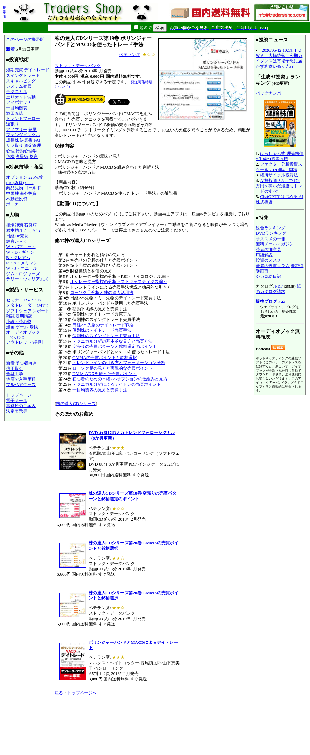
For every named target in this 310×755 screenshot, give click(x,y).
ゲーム (22, 326)
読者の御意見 (268, 249)
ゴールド (32, 187)
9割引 (37, 342)
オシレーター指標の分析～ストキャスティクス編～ (118, 281)
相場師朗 (14, 225)
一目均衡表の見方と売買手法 (99, 389)
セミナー (14, 300)
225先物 (35, 177)
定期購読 (24, 315)
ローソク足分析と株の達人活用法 (101, 292)
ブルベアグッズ (21, 384)
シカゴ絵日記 (268, 276)
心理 (10, 150)
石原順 (30, 225)
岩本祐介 (14, 230)
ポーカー (14, 204)
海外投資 (28, 193)
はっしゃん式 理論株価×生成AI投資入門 (280, 156)
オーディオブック (23, 332)
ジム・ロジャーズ (23, 273)
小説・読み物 (18, 321)
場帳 (34, 326)
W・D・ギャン (20, 252)
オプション (16, 177)
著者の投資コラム (273, 265)
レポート (40, 310)
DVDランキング (271, 233)
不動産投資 (16, 198)
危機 (10, 156)
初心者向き (26, 362)
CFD (29, 182)
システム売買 (18, 86)
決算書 (26, 140)
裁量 (32, 129)
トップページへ (82, 692)
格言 (34, 156)
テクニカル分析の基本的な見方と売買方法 (112, 341)
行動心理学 (26, 150)
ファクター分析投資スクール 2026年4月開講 (279, 167)
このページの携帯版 (25, 39)
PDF (279, 286)
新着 (10, 49)
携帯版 (4, 12)
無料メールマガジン (275, 244)
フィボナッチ (18, 102)
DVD (28, 300)
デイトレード (36, 69)
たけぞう (32, 230)
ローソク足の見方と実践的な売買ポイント (112, 368)
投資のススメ (268, 260)
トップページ (18, 395)
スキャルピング (21, 80)
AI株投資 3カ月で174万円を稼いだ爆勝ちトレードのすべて (279, 186)
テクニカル (16, 91)
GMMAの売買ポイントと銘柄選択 (104, 357)
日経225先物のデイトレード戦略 (103, 325)
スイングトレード (23, 75)
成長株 (12, 140)
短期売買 (14, 69)
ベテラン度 (129, 54)
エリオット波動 (21, 97)
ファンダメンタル (23, 134)
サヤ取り (14, 145)
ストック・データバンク (78, 65)
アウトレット (18, 342)
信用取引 (14, 368)
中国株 (12, 193)
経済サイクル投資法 (279, 174)
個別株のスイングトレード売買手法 (106, 335)
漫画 (10, 326)
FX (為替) (15, 182)
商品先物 (14, 187)
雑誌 (10, 315)
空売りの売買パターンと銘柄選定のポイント (114, 346)
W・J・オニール (21, 268)
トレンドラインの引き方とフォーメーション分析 (118, 362)
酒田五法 (14, 113)
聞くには (17, 337)
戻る (59, 692)
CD (38, 300)
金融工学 (14, 374)
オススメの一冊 (270, 238)
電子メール (16, 400)
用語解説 (264, 255)
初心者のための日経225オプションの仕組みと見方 (119, 378)
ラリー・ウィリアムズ (27, 279)
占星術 (22, 156)
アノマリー (16, 129)
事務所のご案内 (21, 405)
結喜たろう (16, 241)
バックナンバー (270, 93)
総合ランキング (270, 227)
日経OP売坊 (17, 235)
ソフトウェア (18, 310)
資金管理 (32, 145)
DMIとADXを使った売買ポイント (104, 373)
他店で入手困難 (21, 379)
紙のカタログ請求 (278, 289)
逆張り (12, 124)
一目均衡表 (16, 107)
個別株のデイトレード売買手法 (101, 330)
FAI (37, 140)
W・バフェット (21, 246)
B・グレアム (18, 257)
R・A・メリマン (22, 262)
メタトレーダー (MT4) (27, 305)
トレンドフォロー (23, 118)
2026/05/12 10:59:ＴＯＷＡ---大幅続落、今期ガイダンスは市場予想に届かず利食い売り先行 (279, 58)
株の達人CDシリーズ (76, 403)
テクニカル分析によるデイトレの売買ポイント (116, 384)
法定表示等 (16, 411)
